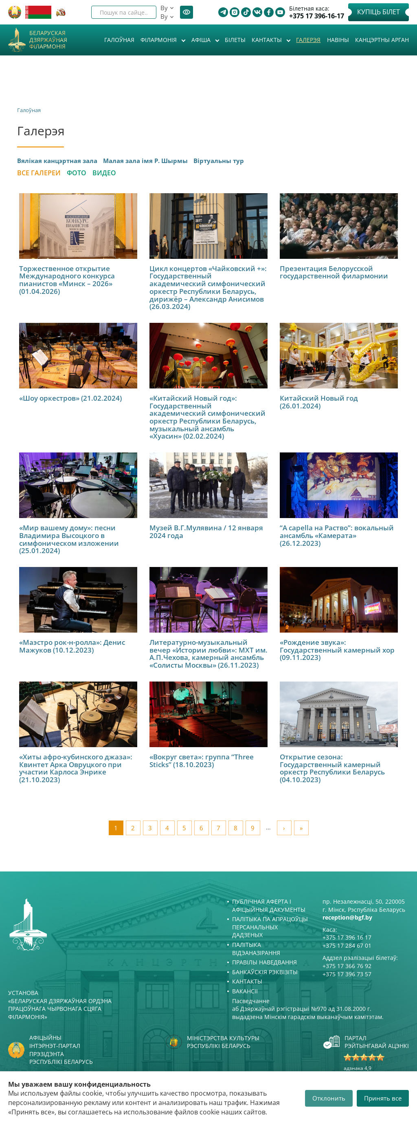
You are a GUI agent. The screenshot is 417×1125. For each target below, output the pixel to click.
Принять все (383, 1098)
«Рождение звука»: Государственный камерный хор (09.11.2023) (337, 650)
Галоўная (119, 40)
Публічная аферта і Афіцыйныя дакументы (268, 905)
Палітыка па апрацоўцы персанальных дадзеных (270, 927)
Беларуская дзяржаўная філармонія (48, 40)
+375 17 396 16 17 (347, 937)
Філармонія (159, 40)
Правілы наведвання (264, 962)
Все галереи (39, 172)
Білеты (235, 40)
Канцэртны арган (382, 40)
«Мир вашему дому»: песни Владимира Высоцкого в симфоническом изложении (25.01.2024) (69, 539)
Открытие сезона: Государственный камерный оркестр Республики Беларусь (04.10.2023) (332, 768)
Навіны (338, 40)
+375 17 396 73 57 (347, 974)
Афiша (201, 40)
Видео (104, 172)
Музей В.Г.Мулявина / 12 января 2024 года (206, 531)
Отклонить (328, 1098)
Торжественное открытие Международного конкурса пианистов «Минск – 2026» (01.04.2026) (67, 280)
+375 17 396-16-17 (316, 16)
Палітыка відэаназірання (256, 949)
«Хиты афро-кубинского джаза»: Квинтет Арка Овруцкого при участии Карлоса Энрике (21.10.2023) (75, 768)
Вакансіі (245, 991)
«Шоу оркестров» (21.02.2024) (70, 398)
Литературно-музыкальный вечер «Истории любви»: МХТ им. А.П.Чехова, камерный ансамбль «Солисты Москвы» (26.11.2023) (208, 654)
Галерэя (308, 40)
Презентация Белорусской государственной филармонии (334, 272)
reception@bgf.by (347, 917)
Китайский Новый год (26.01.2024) (319, 401)
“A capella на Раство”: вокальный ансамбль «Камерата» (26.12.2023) (337, 535)
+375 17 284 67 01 (347, 945)
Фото (76, 172)
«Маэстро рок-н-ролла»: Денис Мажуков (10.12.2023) (72, 646)
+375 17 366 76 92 (347, 966)
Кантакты (267, 40)
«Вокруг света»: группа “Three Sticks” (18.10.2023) (201, 760)
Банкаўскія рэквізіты (265, 972)
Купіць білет (378, 11)
